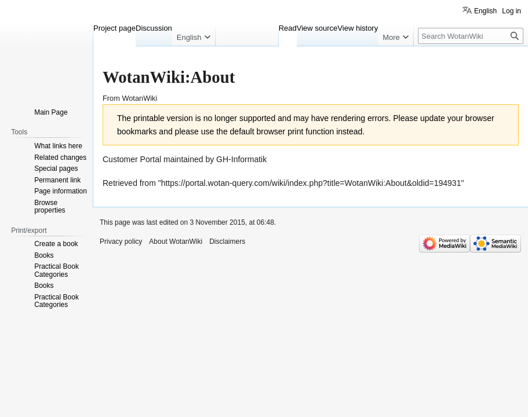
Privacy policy (121, 241)
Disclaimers (227, 241)
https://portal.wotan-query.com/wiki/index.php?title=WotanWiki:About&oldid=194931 (311, 183)
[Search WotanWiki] (470, 36)
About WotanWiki (175, 241)
